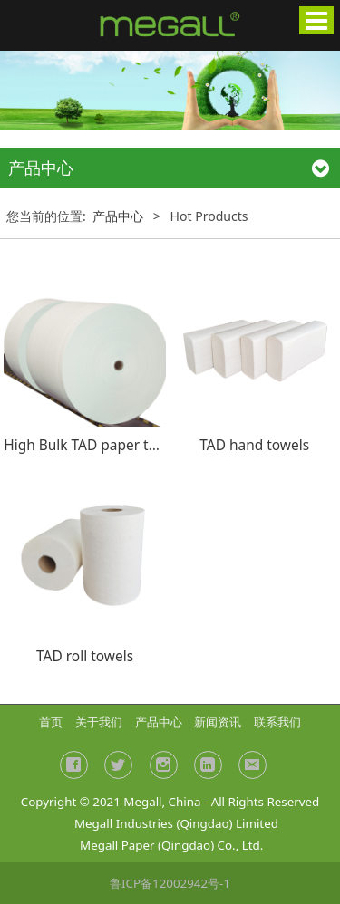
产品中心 (117, 216)
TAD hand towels (254, 445)
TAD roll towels (84, 656)
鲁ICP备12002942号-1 (170, 883)
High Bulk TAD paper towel (91, 445)
